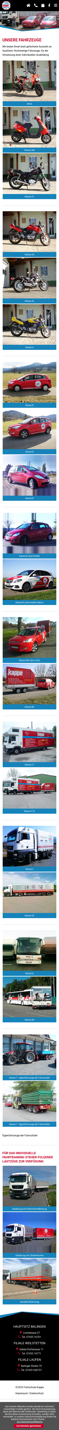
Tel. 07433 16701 (29, 1336)
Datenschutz (37, 1393)
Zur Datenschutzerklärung (29, 1421)
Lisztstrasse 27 (30, 1332)
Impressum (21, 1393)
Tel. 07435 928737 (29, 1370)
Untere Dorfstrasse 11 (29, 1349)
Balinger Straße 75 (30, 1365)
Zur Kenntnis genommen (28, 1426)
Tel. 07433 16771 (29, 1353)
